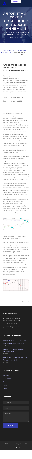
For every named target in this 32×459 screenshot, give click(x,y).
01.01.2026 (6, 362)
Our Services (7, 379)
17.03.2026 (6, 353)
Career (5, 388)
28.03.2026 (6, 345)
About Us (6, 375)
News (5, 385)
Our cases (6, 382)
